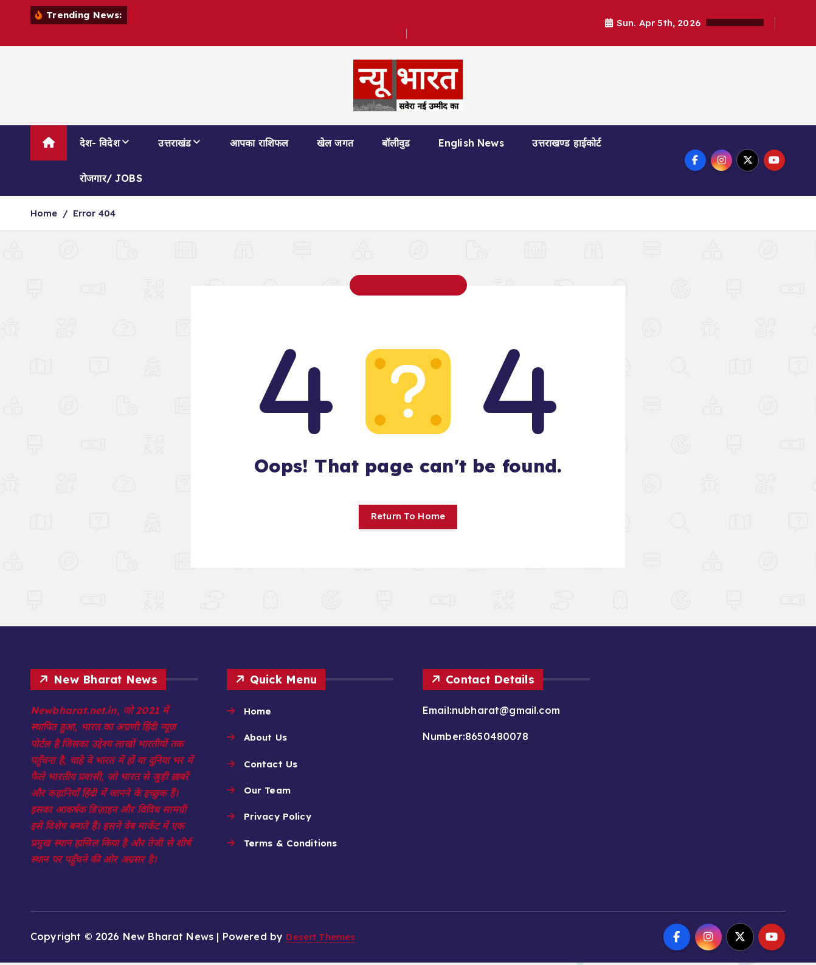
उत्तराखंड (174, 143)
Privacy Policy (280, 820)
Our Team (269, 793)
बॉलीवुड (396, 143)
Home (44, 213)
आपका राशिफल (259, 143)
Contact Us (272, 767)
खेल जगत (335, 143)
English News (471, 143)
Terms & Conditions (294, 847)
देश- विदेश (100, 143)
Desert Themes (323, 939)
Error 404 (94, 213)
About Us (267, 740)
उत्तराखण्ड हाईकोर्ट (566, 143)
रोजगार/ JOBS (111, 178)
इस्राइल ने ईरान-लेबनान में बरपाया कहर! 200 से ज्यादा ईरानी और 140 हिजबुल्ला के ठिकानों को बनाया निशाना (218, 33)
